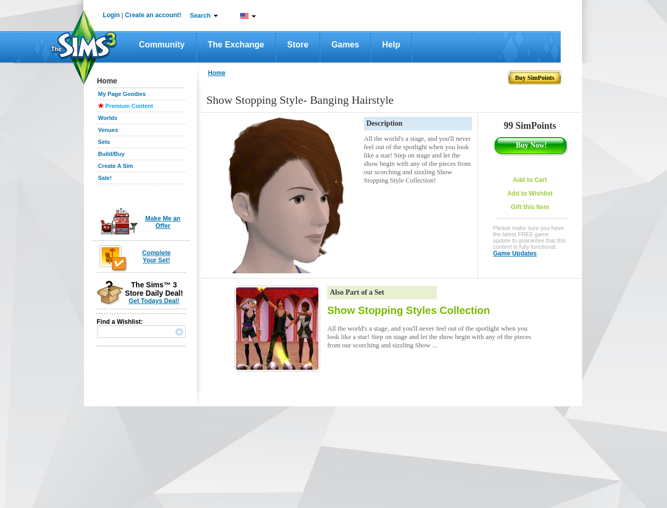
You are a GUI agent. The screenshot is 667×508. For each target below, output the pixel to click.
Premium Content (129, 106)
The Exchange (236, 44)
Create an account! (153, 15)
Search (200, 15)
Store (297, 44)
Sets (104, 142)
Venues (108, 130)
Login (111, 15)
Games (345, 44)
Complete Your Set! (156, 256)
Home (216, 73)
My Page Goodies (122, 94)
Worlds (107, 118)
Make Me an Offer (162, 222)
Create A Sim (115, 166)
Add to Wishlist (529, 193)
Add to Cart (530, 180)
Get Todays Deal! (154, 301)
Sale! (105, 178)
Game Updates (515, 253)
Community (162, 44)
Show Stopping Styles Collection (408, 310)
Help (391, 44)
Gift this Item (530, 207)
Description (384, 123)
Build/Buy (111, 154)
